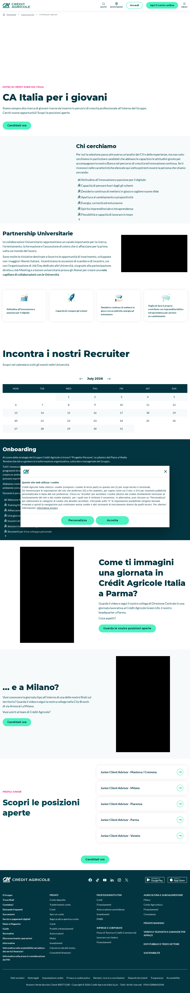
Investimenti (56, 943)
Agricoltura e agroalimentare (163, 895)
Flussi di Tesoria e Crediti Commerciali (116, 932)
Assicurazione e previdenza (110, 909)
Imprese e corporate (109, 927)
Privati (54, 895)
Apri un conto (57, 914)
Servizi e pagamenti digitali (16, 919)
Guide (6, 928)
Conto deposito (58, 899)
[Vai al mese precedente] (81, 379)
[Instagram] (119, 880)
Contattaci (8, 904)
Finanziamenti (104, 904)
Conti (52, 909)
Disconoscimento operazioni (17, 938)
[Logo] (16, 5)
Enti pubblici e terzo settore (161, 944)
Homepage (11, 14)
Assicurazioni (57, 933)
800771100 (64, 984)
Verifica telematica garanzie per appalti (164, 933)
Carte (52, 923)
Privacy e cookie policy (78, 977)
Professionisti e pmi (109, 895)
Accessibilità (173, 977)
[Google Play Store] (155, 880)
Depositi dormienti (137, 977)
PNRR (100, 919)
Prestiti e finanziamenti (61, 928)
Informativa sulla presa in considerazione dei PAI (24, 958)
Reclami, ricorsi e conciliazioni (109, 977)
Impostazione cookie (52, 977)
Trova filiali (8, 899)
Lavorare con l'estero (107, 937)
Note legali (33, 977)
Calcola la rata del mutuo (62, 947)
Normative (8, 933)
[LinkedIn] (112, 880)
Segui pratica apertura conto (64, 919)
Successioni (9, 914)
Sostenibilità (152, 952)
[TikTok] (97, 880)
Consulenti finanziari (60, 952)
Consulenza (150, 914)
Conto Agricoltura (153, 904)
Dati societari (17, 977)
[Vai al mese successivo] (109, 379)
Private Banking (154, 923)
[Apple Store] (177, 880)
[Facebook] (90, 880)
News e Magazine (12, 923)
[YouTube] (104, 880)
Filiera (147, 899)
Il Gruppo (7, 895)
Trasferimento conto (60, 904)
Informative (9, 943)
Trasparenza (157, 977)
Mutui (53, 938)
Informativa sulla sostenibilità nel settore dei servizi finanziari (24, 949)
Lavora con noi (27, 14)
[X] (126, 880)
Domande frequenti (13, 909)
